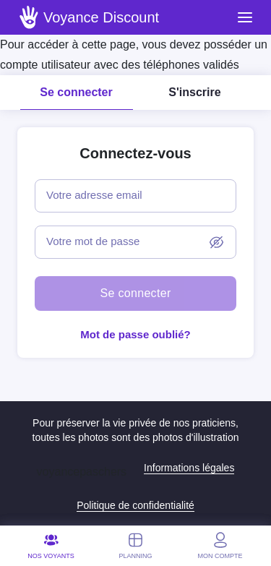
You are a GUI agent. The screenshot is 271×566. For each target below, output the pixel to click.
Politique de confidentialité (135, 505)
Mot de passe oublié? (135, 334)
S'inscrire (194, 92)
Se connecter (76, 92)
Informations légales (189, 467)
